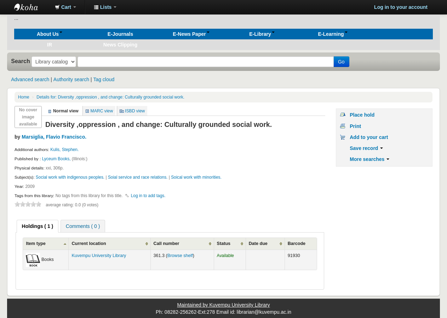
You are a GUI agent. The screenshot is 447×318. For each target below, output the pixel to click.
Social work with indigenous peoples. (70, 177)
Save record (366, 148)
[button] (65, 7)
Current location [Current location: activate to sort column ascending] (88, 243)
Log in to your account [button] (401, 7)
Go (341, 62)
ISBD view (135, 110)
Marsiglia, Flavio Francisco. (54, 137)
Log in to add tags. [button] (148, 195)
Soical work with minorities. (196, 177)
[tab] (38, 226)
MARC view (102, 110)
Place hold (362, 115)
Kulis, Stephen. (64, 149)
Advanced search (30, 79)
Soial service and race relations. (138, 177)
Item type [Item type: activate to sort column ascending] (35, 243)
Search (20, 61)
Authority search (71, 79)
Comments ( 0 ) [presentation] (83, 226)
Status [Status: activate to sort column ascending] (224, 243)
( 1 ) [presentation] (37, 226)
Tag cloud (103, 79)
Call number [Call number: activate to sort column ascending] (166, 243)
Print (355, 126)
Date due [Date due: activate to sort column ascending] (258, 243)
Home (23, 97)
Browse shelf (180, 255)
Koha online (32, 7)
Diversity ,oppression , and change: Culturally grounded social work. (110, 97)
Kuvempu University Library (98, 255)
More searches (369, 159)
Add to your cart (369, 137)
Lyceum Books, (57, 158)
